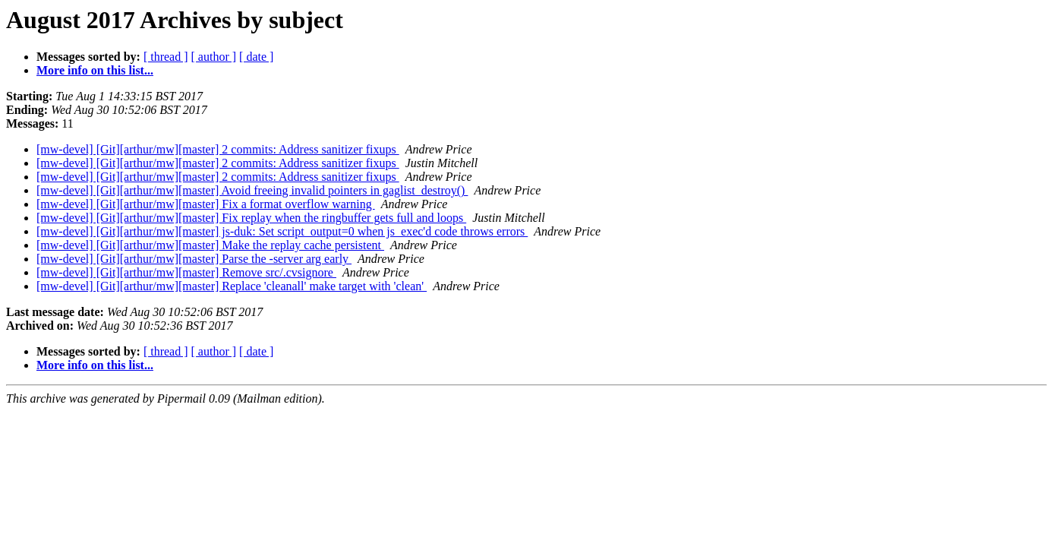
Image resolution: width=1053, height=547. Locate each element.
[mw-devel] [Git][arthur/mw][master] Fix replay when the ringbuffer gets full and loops (251, 217)
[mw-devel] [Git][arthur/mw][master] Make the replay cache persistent (210, 245)
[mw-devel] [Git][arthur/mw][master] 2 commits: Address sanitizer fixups (217, 149)
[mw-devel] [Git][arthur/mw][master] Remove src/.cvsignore (186, 272)
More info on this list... (94, 70)
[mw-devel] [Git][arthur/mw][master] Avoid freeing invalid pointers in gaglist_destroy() (252, 190)
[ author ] (214, 56)
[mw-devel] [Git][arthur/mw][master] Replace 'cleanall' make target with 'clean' (231, 286)
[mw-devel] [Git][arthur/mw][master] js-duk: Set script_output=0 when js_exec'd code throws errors (282, 231)
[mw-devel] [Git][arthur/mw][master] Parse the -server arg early (194, 258)
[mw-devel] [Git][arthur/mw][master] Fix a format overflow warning (205, 204)
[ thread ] (165, 56)
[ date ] (256, 56)
